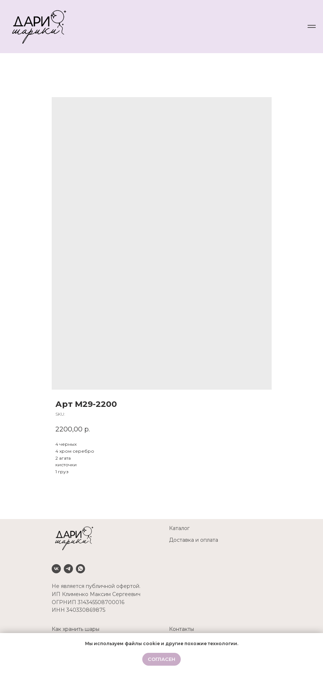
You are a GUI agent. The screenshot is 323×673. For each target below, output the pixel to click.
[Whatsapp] (80, 568)
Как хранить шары (75, 629)
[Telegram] (68, 568)
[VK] (56, 568)
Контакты (181, 629)
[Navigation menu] (312, 26)
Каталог (179, 528)
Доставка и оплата (193, 540)
